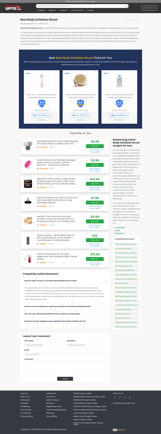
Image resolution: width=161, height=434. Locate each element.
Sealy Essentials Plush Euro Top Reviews (130, 322)
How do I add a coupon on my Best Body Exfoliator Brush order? (50, 281)
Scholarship (25, 406)
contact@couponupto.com (124, 403)
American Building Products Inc (127, 305)
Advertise (24, 403)
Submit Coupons (53, 400)
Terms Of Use (25, 410)
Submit (65, 379)
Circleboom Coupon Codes (84, 400)
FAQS (117, 230)
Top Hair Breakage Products (125, 292)
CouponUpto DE (26, 416)
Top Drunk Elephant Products (126, 275)
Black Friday (128, 187)
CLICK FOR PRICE (41, 115)
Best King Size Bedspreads (125, 270)
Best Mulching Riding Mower (125, 244)
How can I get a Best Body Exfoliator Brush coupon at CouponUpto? (52, 314)
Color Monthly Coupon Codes (85, 403)
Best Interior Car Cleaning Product (128, 279)
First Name (29, 341)
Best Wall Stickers (122, 283)
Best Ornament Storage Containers (128, 327)
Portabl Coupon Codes (82, 419)
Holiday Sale (51, 393)
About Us (24, 393)
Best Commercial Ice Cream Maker (128, 253)
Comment (28, 359)
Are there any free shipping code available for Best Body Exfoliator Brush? (55, 321)
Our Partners (25, 413)
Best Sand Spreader (123, 314)
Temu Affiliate (51, 416)
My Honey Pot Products (124, 249)
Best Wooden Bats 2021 (124, 266)
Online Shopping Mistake (56, 410)
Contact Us (50, 396)
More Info (95, 146)
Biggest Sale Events (54, 406)
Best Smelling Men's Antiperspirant (128, 262)
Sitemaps (50, 413)
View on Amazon (95, 150)
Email (26, 350)
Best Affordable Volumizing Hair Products (130, 288)
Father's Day (118, 187)
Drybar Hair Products (123, 318)
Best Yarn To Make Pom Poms (126, 301)
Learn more (120, 227)
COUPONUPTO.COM (38, 429)
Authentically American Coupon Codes (89, 396)
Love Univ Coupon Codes (83, 413)
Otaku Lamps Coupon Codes (85, 416)
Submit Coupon (149, 8)
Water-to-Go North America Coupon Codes (88, 424)
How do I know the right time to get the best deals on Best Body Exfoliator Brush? (57, 306)
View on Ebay (95, 152)
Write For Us (25, 396)
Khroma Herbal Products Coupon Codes (89, 406)
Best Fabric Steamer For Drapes (127, 296)
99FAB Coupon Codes (82, 393)
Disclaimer (50, 403)
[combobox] (82, 6)
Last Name (71, 341)
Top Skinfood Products (123, 309)
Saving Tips (25, 400)
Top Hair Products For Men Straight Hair (129, 257)
